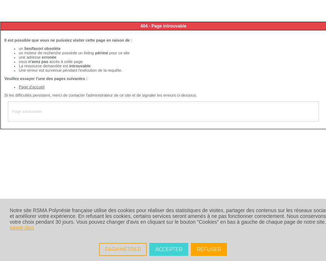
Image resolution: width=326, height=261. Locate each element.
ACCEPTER (169, 249)
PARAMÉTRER (123, 249)
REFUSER (209, 249)
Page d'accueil (31, 87)
